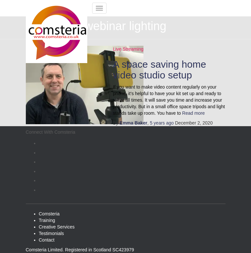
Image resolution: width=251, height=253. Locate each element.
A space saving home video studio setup (159, 69)
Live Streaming (128, 49)
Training (47, 220)
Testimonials (51, 233)
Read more (193, 113)
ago (162, 123)
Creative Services (57, 226)
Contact (47, 240)
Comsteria (49, 213)
